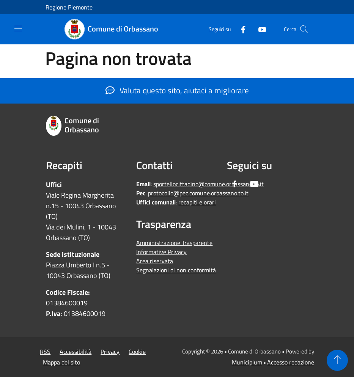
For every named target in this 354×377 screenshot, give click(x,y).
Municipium (247, 362)
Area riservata (154, 260)
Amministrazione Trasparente (174, 242)
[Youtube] (259, 29)
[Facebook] (240, 29)
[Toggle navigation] (18, 28)
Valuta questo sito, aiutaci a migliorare (177, 90)
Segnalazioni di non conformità (176, 270)
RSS (45, 351)
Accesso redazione (290, 362)
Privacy (110, 351)
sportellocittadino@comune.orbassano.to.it (208, 183)
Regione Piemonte (69, 7)
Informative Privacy (161, 251)
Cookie (137, 351)
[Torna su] (337, 360)
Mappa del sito (61, 362)
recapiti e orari (197, 202)
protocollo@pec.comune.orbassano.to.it (198, 193)
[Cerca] (303, 29)
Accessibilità (75, 351)
